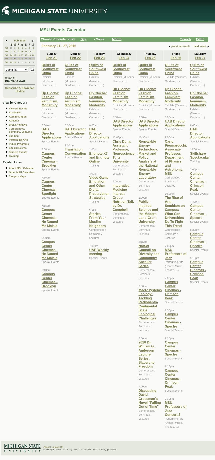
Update (20, 91)
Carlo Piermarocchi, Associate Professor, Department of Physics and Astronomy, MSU (176, 157)
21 (11, 58)
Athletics (14, 120)
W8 (6, 58)
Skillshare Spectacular (199, 155)
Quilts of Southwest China (50, 69)
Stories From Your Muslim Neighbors (97, 220)
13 (33, 51)
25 (26, 58)
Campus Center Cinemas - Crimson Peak (173, 290)
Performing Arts (18, 139)
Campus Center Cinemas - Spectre (173, 320)
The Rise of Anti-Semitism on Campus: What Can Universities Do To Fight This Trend (175, 212)
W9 (6, 62)
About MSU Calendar (21, 168)
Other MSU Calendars (22, 172)
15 (15, 55)
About (46, 447)
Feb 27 (200, 58)
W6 (6, 51)
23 (18, 58)
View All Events (18, 108)
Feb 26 (176, 58)
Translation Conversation (75, 151)
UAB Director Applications (52, 133)
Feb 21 (51, 58)
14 (11, 55)
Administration (17, 116)
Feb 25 (150, 58)
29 (15, 62)
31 (11, 48)
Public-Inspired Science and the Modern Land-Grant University (148, 211)
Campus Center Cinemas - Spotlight (50, 187)
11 (26, 51)
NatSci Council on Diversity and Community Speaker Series (149, 256)
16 (18, 55)
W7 (6, 55)
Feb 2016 (19, 40)
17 (22, 55)
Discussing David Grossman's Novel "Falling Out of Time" (150, 399)
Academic (15, 112)
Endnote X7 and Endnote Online (99, 157)
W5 (6, 48)
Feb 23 (99, 58)
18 (26, 55)
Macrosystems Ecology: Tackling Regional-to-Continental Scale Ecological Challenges (150, 304)
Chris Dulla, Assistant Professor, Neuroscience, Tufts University (124, 151)
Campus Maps (17, 176)
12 (30, 51)
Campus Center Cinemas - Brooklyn (50, 159)
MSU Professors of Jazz (175, 254)
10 (22, 51)
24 (22, 58)
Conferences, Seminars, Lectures (20, 130)
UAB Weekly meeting (99, 252)
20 (33, 55)
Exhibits (14, 136)
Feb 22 (75, 58)
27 (33, 58)
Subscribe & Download (19, 88)
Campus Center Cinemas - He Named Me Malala (50, 218)
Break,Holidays (18, 124)
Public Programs (19, 144)
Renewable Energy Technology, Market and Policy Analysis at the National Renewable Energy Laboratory (148, 160)
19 (30, 55)
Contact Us (57, 447)
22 (15, 58)
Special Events (17, 148)
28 (11, 62)
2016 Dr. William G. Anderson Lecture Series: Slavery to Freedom (147, 354)
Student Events (18, 152)
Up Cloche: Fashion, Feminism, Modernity (50, 99)
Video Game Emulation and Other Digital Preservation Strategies (99, 187)
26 (30, 58)
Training (14, 156)
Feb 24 (124, 58)
